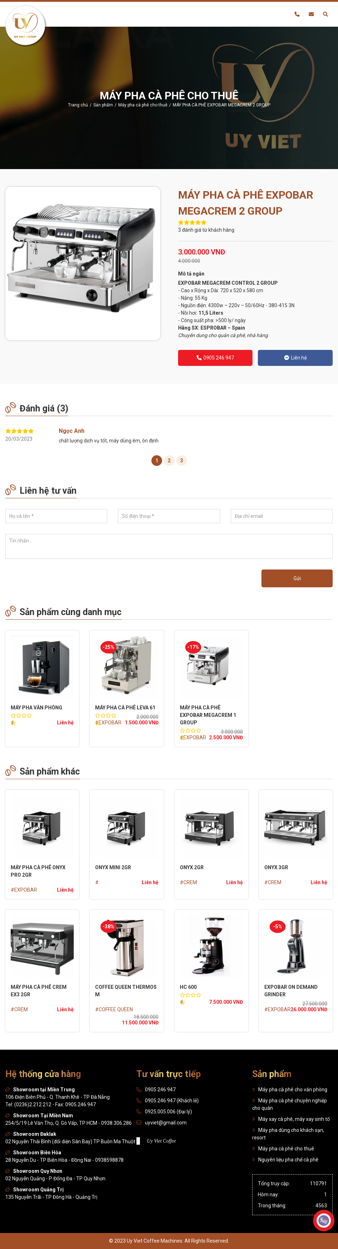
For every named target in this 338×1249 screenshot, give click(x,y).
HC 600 (188, 987)
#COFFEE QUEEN (114, 1009)
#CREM (188, 882)
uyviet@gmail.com (166, 1122)
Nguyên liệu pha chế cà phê (285, 1160)
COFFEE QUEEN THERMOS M (126, 990)
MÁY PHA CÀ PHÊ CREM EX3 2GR (39, 990)
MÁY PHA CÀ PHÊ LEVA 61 (125, 707)
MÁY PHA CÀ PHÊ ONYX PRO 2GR (38, 871)
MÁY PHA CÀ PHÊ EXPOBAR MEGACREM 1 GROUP (208, 715)
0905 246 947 (215, 358)
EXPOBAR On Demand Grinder (291, 990)
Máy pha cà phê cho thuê (283, 1148)
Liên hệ (295, 358)
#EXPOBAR (108, 722)
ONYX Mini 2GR (113, 867)
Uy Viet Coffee (161, 1141)
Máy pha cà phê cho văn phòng (289, 1089)
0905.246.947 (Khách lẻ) (172, 1100)
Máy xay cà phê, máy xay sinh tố (291, 1119)
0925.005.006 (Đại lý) (168, 1111)
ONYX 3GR (276, 867)
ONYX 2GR (192, 867)
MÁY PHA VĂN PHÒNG (36, 707)
